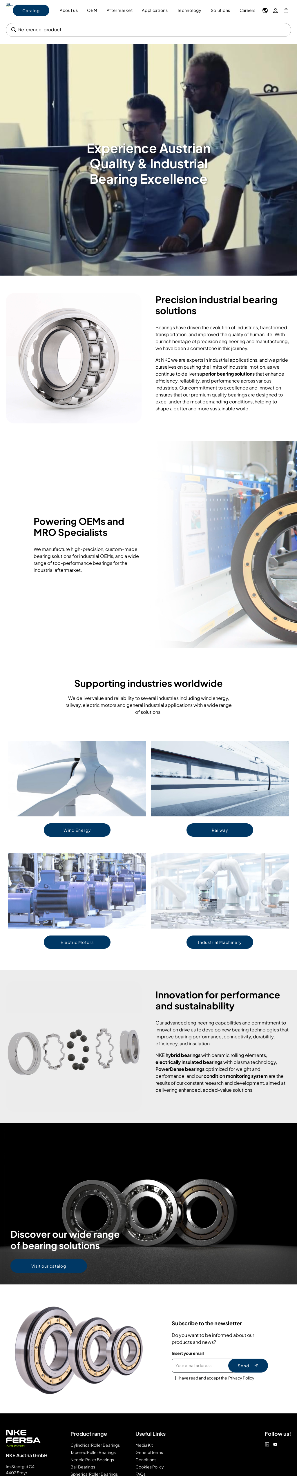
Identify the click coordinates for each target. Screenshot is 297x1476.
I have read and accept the (216, 1377)
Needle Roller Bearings (92, 1459)
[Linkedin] (267, 1444)
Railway (220, 830)
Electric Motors (77, 942)
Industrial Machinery (220, 942)
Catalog (31, 10)
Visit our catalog (48, 1265)
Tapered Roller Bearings (93, 1452)
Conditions (145, 1459)
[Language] (265, 10)
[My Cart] (286, 10)
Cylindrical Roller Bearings (95, 1445)
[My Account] (275, 10)
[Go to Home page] (9, 10)
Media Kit (144, 1445)
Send (248, 1365)
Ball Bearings (82, 1466)
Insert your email (188, 1353)
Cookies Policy (149, 1466)
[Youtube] (275, 1444)
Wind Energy (77, 830)
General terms (149, 1452)
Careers (247, 10)
